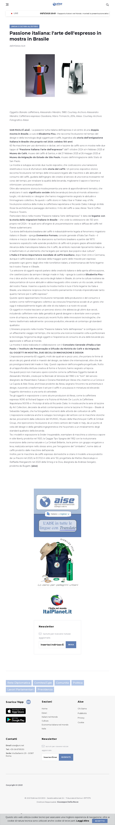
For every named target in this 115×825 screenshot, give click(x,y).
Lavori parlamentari (20, 689)
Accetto (100, 821)
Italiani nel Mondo (50, 717)
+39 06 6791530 (17, 749)
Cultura (45, 721)
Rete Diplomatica (18, 682)
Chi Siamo (82, 709)
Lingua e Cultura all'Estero (24, 26)
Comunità (62, 682)
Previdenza (45, 689)
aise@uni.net (18, 745)
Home (44, 709)
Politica (78, 682)
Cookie (81, 722)
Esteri (44, 713)
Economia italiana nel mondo (55, 725)
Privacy (81, 718)
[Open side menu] (7, 4)
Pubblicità (82, 713)
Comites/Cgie (43, 682)
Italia (44, 728)
